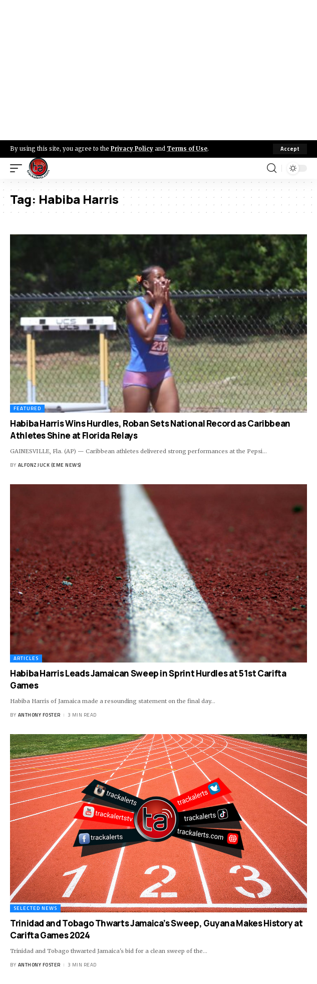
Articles (26, 658)
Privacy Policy (132, 148)
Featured (27, 408)
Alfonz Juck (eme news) (49, 465)
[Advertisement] (158, 70)
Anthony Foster (39, 715)
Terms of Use (187, 148)
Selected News (35, 908)
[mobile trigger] (18, 168)
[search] (271, 168)
